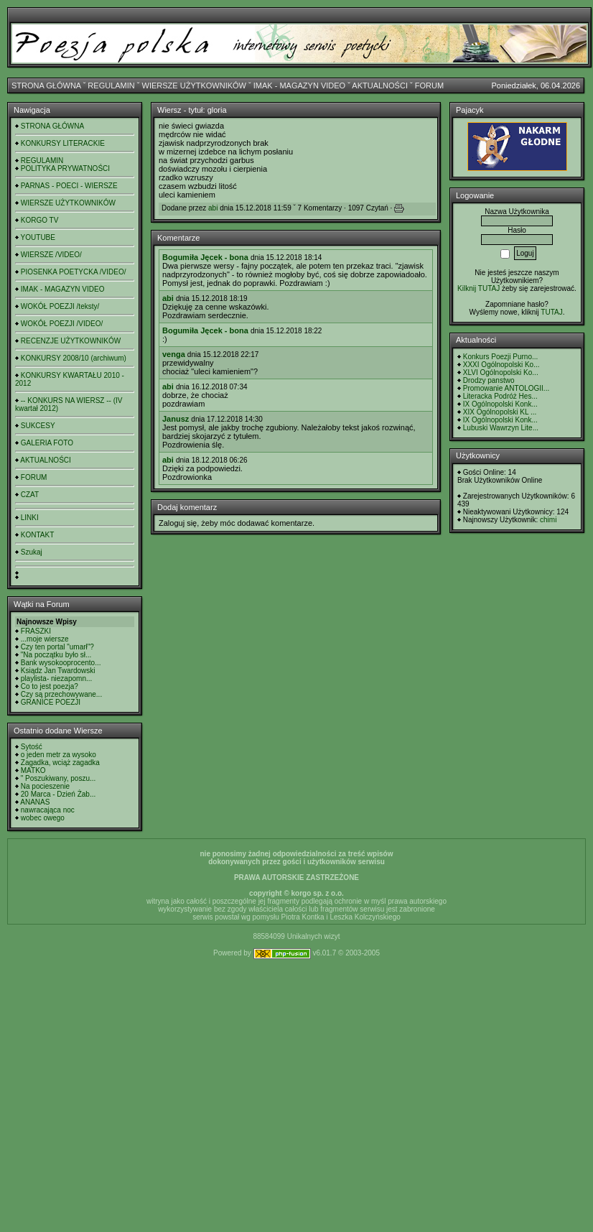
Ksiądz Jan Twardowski (58, 671)
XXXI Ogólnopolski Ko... (501, 365)
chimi (548, 520)
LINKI (30, 518)
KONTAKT (37, 535)
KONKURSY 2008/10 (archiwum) (73, 358)
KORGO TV (40, 220)
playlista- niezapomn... (57, 678)
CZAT (30, 495)
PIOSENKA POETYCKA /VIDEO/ (73, 272)
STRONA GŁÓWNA (46, 85)
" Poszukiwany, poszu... (58, 778)
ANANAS (35, 802)
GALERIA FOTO (47, 443)
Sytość (31, 747)
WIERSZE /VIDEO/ (51, 255)
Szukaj (31, 552)
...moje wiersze (45, 639)
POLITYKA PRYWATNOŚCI (65, 168)
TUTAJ (551, 312)
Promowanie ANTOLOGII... (506, 388)
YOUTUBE (38, 237)
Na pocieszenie (45, 786)
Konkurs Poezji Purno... (500, 357)
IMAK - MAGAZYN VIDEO (299, 85)
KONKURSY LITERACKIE (63, 143)
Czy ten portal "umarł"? (57, 647)
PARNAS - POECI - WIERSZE (69, 186)
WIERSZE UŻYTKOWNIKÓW (194, 85)
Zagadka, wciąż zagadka (60, 762)
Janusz (175, 418)
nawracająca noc (48, 810)
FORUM (429, 85)
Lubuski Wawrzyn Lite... (500, 428)
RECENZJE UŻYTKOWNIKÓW (71, 341)
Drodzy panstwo (489, 380)
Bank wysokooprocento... (61, 663)
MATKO (33, 770)
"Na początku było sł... (56, 655)
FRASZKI (36, 631)
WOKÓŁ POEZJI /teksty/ (60, 306)
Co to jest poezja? (49, 686)
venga (173, 354)
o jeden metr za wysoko (58, 755)
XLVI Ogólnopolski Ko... (500, 372)
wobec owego (43, 818)
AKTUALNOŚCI (380, 85)
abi (213, 208)
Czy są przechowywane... (61, 694)
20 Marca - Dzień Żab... (58, 794)
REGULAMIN (111, 85)
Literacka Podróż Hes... (500, 396)
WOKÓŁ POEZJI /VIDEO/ (62, 324)
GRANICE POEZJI (50, 702)
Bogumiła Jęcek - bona (205, 257)
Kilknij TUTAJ (478, 288)
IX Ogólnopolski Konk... (500, 404)
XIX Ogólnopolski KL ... (499, 412)
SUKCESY (38, 426)
